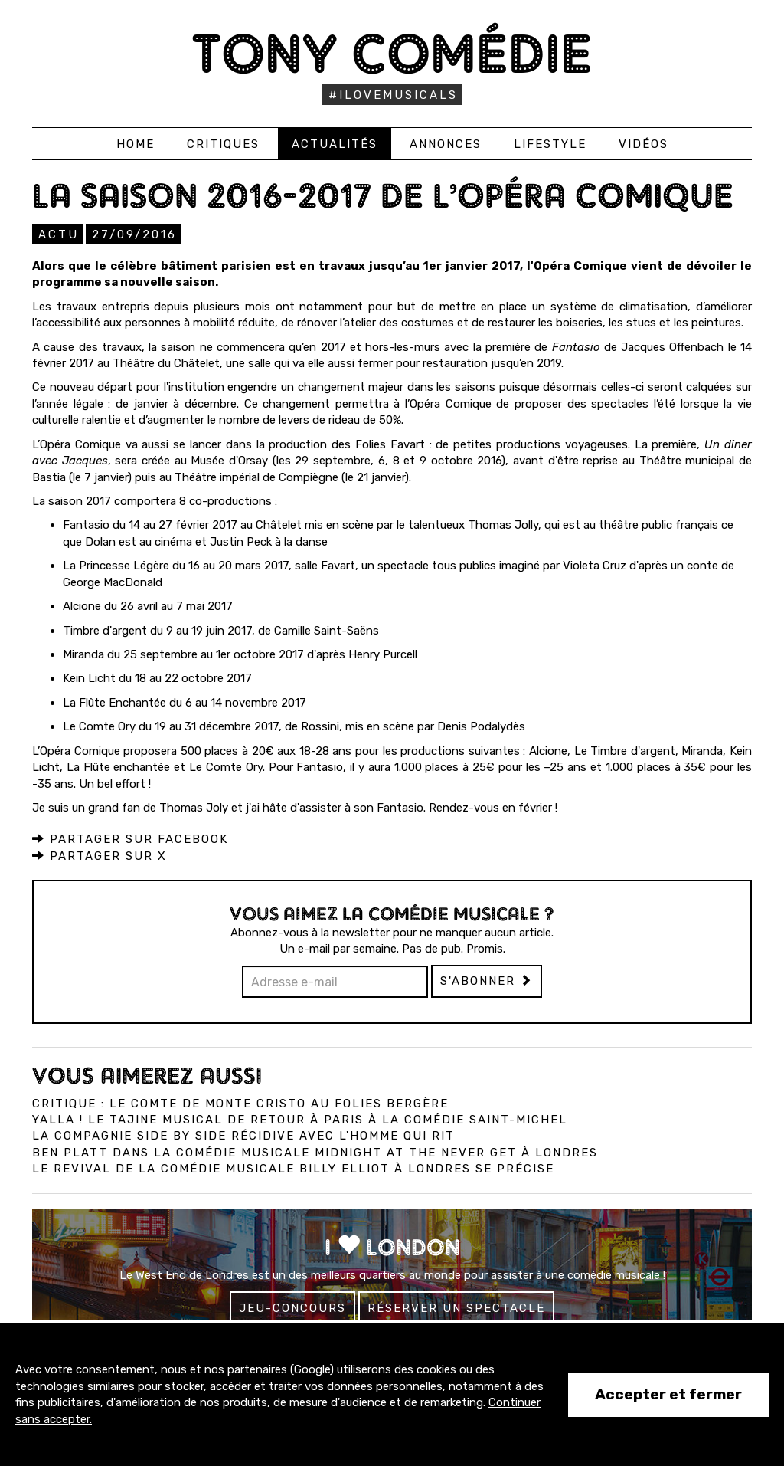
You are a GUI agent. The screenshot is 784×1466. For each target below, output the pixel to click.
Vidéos (643, 144)
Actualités (334, 144)
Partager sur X (99, 856)
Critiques (223, 144)
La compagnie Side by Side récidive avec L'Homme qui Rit (243, 1136)
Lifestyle (550, 144)
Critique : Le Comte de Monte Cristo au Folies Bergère (240, 1103)
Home (135, 144)
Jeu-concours (292, 1308)
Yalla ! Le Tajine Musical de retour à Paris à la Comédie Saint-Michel (299, 1120)
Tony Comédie (392, 53)
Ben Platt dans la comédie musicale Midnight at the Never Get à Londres (315, 1152)
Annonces (446, 144)
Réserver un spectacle (456, 1308)
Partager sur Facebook (130, 839)
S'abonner (486, 981)
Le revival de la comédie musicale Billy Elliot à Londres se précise (293, 1169)
